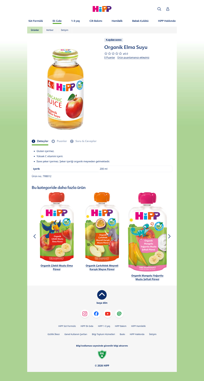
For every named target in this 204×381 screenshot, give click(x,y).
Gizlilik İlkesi (54, 334)
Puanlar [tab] (61, 141)
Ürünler (35, 30)
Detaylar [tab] (42, 141)
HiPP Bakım (120, 326)
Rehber (50, 30)
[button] (159, 9)
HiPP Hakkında (137, 334)
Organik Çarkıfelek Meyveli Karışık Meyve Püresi (102, 267)
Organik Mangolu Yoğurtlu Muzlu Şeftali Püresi (147, 277)
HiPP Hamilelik (138, 326)
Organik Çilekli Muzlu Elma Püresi (56, 267)
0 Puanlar (109, 57)
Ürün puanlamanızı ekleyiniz (133, 57)
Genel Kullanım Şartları (75, 334)
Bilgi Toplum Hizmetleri (103, 334)
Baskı (122, 334)
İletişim (64, 30)
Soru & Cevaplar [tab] (86, 141)
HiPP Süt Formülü (67, 326)
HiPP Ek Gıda (87, 326)
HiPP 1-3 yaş (104, 326)
